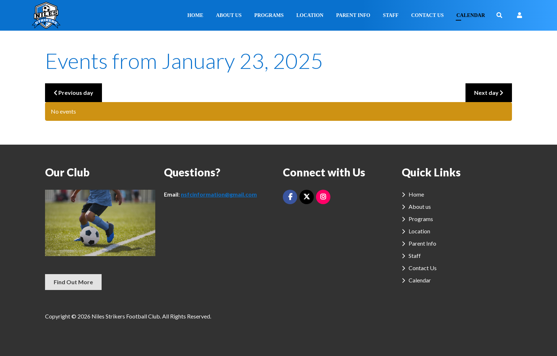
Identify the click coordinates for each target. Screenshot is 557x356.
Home (195, 15)
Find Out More (73, 281)
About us (229, 15)
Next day (488, 92)
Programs (269, 15)
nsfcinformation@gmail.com (219, 194)
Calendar (470, 15)
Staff (390, 15)
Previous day (73, 92)
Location (309, 15)
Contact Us (427, 15)
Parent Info (353, 15)
